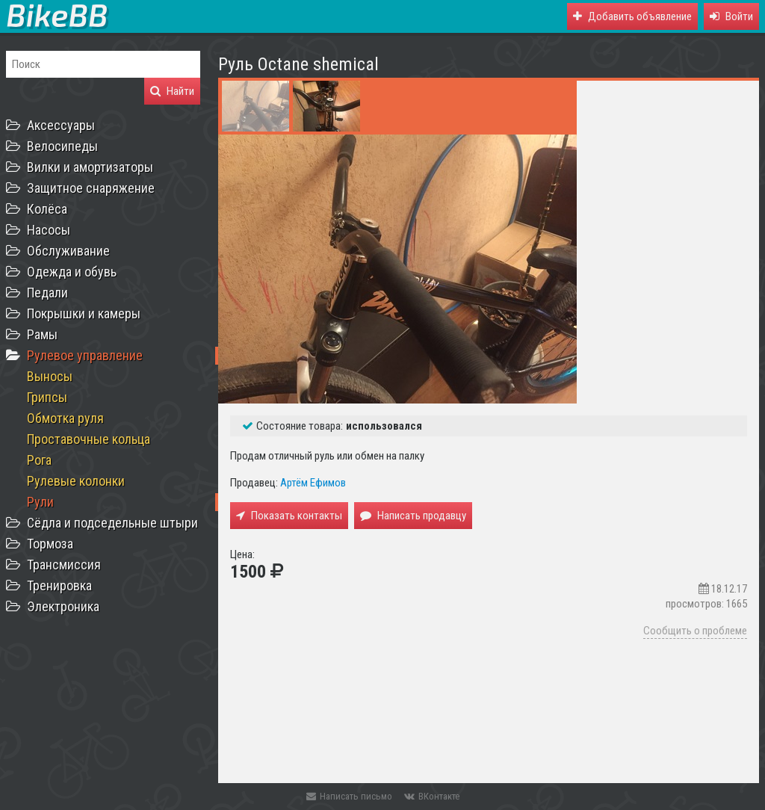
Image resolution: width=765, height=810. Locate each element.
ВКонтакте (431, 796)
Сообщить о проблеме (695, 630)
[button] (731, 16)
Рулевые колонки (76, 481)
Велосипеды (62, 146)
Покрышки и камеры (83, 313)
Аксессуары (61, 125)
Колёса (47, 209)
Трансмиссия (64, 564)
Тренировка (59, 585)
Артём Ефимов (313, 482)
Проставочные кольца (88, 439)
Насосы (48, 230)
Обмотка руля (65, 418)
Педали (47, 292)
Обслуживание (68, 251)
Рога (39, 460)
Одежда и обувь (72, 271)
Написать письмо (349, 796)
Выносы (49, 376)
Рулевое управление (85, 355)
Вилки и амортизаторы (90, 167)
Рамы (42, 334)
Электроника (63, 606)
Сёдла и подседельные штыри (112, 523)
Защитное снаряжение (91, 188)
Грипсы (47, 397)
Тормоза (50, 543)
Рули (40, 502)
